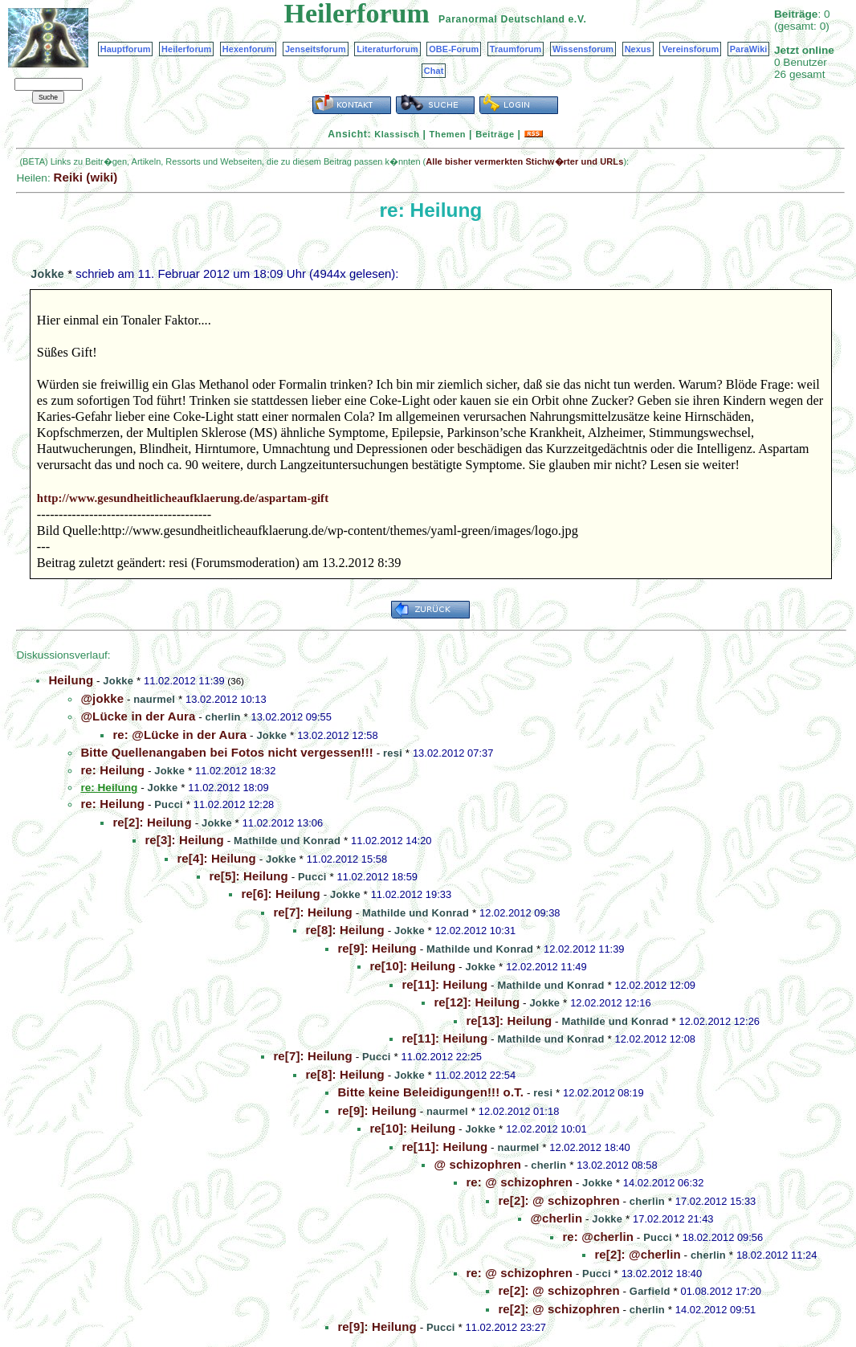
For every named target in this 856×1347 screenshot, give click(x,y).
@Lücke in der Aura (137, 716)
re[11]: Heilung (444, 984)
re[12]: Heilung (477, 1002)
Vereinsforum (690, 49)
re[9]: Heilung (376, 948)
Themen (448, 134)
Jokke (47, 273)
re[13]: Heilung (509, 1020)
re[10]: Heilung (412, 966)
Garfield (650, 1291)
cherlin (223, 717)
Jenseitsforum (315, 49)
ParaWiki (749, 49)
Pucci (168, 804)
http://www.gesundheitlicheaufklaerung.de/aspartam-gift (182, 498)
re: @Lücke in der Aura (179, 734)
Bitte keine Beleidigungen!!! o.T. (430, 1092)
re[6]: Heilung (280, 893)
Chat (434, 71)
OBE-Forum (454, 49)
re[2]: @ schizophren (558, 1200)
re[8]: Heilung (344, 930)
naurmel (154, 699)
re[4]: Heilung (216, 858)
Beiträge (494, 134)
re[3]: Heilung (184, 840)
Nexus (638, 49)
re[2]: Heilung (151, 822)
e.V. (577, 19)
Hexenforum (248, 49)
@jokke (102, 698)
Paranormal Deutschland (501, 19)
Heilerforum (186, 49)
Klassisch (396, 134)
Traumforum (516, 49)
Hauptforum (125, 49)
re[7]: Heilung (312, 912)
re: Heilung (112, 770)
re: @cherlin (598, 1236)
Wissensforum (582, 49)
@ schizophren (477, 1164)
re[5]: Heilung (248, 876)
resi (392, 753)
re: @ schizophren (519, 1182)
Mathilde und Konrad (287, 841)
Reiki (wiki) (85, 177)
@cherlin (556, 1218)
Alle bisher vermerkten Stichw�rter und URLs (524, 161)
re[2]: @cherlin (637, 1254)
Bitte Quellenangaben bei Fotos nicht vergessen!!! (226, 752)
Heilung (70, 680)
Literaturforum (387, 49)
